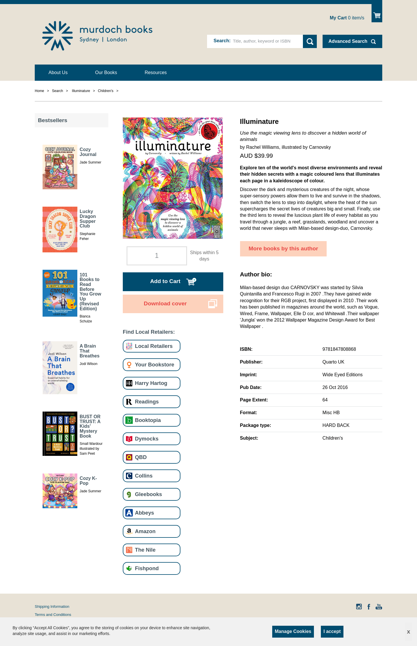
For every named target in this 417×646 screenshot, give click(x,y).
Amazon (145, 531)
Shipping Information (52, 606)
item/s (347, 17)
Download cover (165, 303)
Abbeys (144, 513)
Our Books (106, 72)
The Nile (145, 550)
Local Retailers (154, 346)
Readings (147, 402)
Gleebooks (148, 494)
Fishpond (147, 568)
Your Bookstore (154, 364)
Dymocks (146, 439)
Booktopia (148, 420)
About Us (58, 72)
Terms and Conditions (53, 614)
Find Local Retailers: (149, 332)
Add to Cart (165, 281)
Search (221, 40)
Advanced (347, 41)
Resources (156, 72)
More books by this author (283, 248)
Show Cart (377, 13)
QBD (141, 457)
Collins (144, 476)
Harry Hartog (151, 383)
